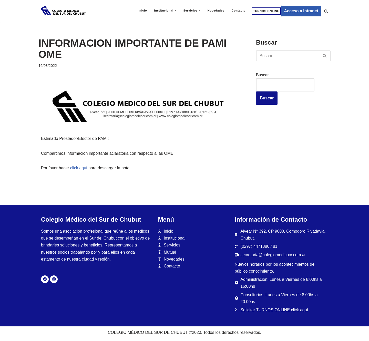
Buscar (262, 75)
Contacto (238, 10)
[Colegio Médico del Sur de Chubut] (64, 11)
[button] (175, 10)
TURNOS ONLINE (266, 11)
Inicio (142, 10)
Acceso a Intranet (301, 11)
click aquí (78, 168)
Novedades (216, 10)
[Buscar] (326, 11)
